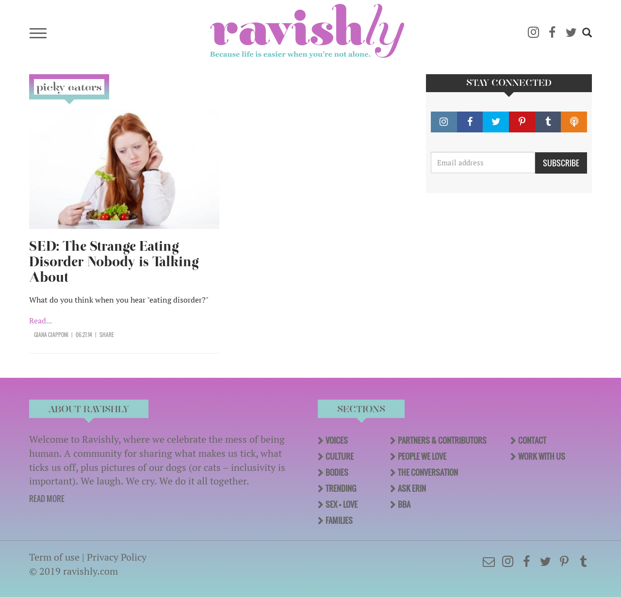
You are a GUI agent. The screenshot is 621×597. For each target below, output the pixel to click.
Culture (340, 456)
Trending (341, 488)
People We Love (422, 456)
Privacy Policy (117, 557)
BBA (404, 504)
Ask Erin (412, 488)
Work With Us (541, 456)
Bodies (337, 472)
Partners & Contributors (442, 440)
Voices (337, 440)
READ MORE (47, 498)
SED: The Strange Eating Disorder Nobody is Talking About (114, 262)
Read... (40, 320)
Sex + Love (342, 504)
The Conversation (428, 472)
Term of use (54, 557)
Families (339, 520)
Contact (532, 440)
